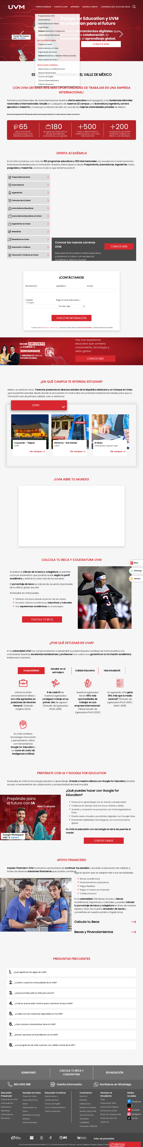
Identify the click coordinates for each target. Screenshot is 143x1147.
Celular (29, 300)
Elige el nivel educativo (68, 300)
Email (90, 286)
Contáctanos (103, 840)
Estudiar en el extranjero (58, 670)
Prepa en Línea (29, 1096)
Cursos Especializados (55, 1107)
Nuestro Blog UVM (88, 1111)
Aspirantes (74, 7)
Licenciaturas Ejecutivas (7, 1116)
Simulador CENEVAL (88, 1126)
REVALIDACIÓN (114, 1072)
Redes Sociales (131, 1094)
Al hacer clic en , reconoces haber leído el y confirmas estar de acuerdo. (72, 328)
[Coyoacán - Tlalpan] (30, 431)
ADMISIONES (28, 1072)
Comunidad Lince (108, 7)
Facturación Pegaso (109, 1107)
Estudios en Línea (32, 1092)
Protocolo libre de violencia (108, 1120)
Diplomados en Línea (30, 1109)
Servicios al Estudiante (106, 1094)
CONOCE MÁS (101, 44)
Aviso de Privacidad (84, 328)
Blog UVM (120, 7)
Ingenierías (6, 1107)
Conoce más (119, 246)
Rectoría (83, 1096)
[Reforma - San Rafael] (70, 431)
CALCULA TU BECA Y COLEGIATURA (71, 1072)
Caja (102, 1099)
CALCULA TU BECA (42, 619)
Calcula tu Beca (105, 922)
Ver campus (35, 451)
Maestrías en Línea (31, 1115)
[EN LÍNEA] (110, 431)
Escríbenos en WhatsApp (115, 1084)
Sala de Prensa (87, 1115)
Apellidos (61, 286)
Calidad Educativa (85, 670)
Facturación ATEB (108, 1103)
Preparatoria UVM (9, 1099)
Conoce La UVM (60, 7)
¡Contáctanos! (71, 277)
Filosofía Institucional (85, 1102)
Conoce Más (95, 358)
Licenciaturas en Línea (30, 1102)
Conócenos (86, 1092)
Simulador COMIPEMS (84, 1120)
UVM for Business (52, 1111)
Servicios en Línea (108, 1110)
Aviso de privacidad (104, 1138)
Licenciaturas (7, 1103)
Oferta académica (43, 7)
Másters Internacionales (30, 1120)
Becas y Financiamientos (105, 932)
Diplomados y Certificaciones (52, 1098)
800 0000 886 (22, 1084)
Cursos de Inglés (52, 1103)
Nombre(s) (31, 286)
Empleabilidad (31, 670)
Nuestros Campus (90, 7)
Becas (127, 7)
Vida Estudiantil (112, 670)
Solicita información (69, 1084)
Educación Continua (55, 1092)
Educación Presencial (6, 1094)
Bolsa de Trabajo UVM (110, 1114)
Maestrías (5, 1110)
